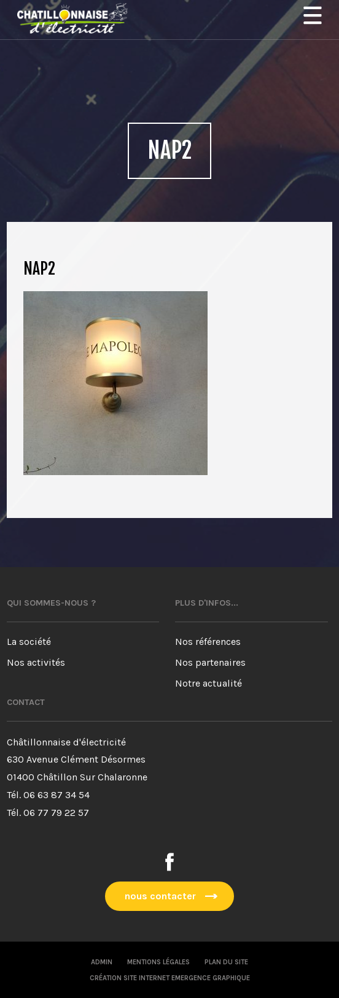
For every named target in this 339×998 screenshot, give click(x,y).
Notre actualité (208, 683)
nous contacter (160, 896)
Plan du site (226, 962)
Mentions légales (158, 962)
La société (29, 641)
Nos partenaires (210, 662)
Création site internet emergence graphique (170, 978)
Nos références (208, 641)
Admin (101, 962)
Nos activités (36, 662)
